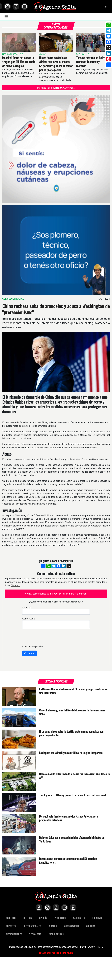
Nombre (26, 607)
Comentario (28, 618)
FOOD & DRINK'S (56, 934)
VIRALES (53, 926)
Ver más (15, 585)
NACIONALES (79, 918)
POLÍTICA (27, 918)
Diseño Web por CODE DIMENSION (56, 953)
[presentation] (44, 637)
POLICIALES (60, 918)
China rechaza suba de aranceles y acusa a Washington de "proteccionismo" (56, 309)
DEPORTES (11, 926)
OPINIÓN (43, 918)
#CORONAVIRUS (71, 926)
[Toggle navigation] (6, 16)
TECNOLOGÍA (35, 934)
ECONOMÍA (97, 918)
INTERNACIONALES (32, 926)
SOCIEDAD (10, 918)
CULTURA (90, 926)
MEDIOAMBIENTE (14, 934)
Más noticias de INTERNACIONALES (56, 87)
